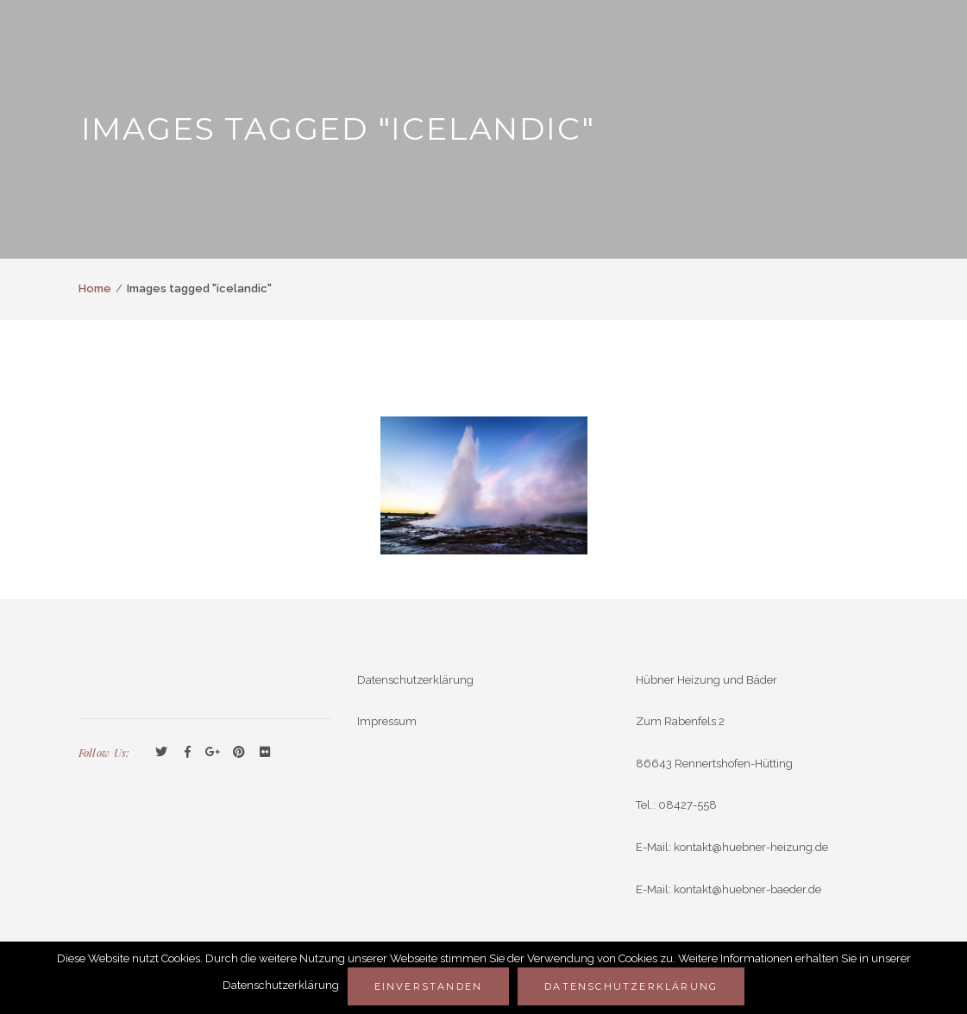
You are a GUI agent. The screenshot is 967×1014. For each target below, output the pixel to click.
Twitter (161, 752)
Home (94, 288)
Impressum (387, 721)
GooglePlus (213, 752)
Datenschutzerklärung (415, 679)
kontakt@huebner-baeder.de (747, 889)
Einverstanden (428, 986)
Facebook (187, 752)
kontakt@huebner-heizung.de (751, 847)
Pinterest (239, 752)
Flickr (264, 752)
